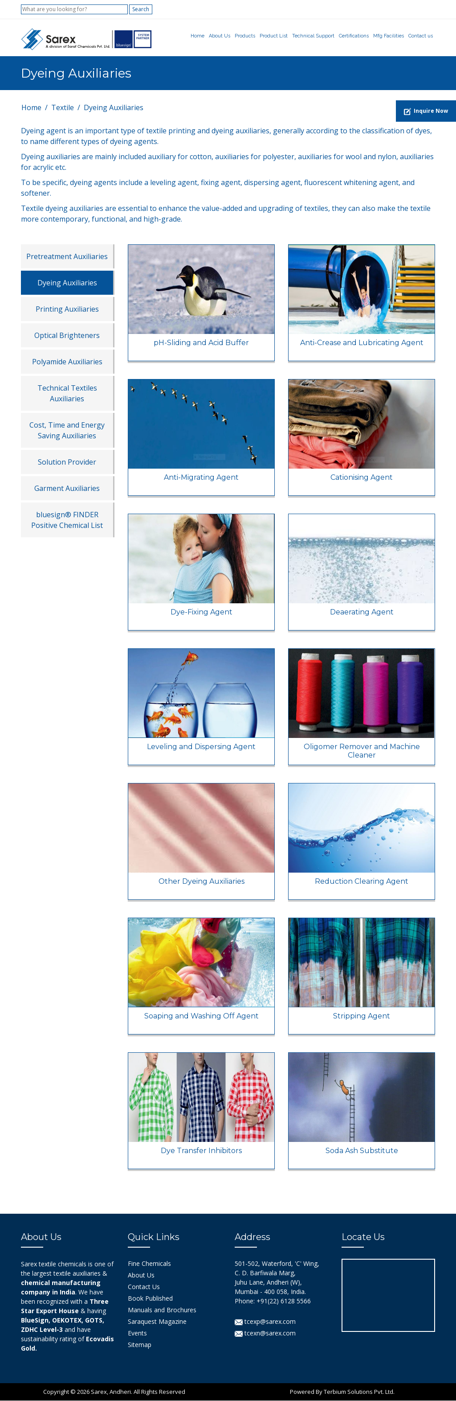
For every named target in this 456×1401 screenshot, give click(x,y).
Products (245, 36)
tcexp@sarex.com (265, 1322)
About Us (219, 36)
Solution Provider (67, 462)
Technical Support (313, 36)
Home (197, 36)
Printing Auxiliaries (67, 309)
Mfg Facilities (388, 36)
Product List (274, 36)
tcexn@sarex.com (265, 1333)
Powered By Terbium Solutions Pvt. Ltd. (342, 1392)
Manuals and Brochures (162, 1310)
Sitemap (139, 1345)
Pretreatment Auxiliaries (67, 257)
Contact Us (144, 1287)
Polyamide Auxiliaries (67, 362)
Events (137, 1333)
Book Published (150, 1298)
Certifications (354, 36)
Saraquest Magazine (157, 1322)
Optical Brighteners (67, 336)
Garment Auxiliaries (67, 489)
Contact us (420, 36)
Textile (62, 108)
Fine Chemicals (149, 1264)
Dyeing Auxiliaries (67, 283)
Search (140, 9)
